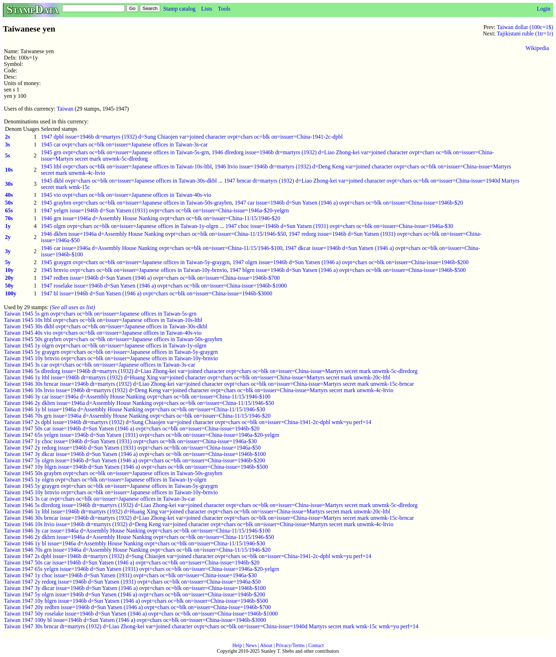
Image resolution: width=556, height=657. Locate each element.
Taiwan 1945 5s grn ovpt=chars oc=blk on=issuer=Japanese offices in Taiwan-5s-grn (100, 314)
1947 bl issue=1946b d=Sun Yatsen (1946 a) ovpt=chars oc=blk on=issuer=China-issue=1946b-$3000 (156, 293)
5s (7, 155)
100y (10, 293)
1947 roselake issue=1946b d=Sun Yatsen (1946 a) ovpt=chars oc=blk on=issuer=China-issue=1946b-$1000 (164, 286)
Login (543, 9)
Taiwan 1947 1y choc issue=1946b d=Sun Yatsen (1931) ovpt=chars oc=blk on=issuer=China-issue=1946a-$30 (130, 441)
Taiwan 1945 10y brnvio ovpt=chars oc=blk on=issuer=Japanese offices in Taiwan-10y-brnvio (111, 358)
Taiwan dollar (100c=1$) (525, 27)
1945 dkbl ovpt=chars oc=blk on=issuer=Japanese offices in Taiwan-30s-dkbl (129, 181)
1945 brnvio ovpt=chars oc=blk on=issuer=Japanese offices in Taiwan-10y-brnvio (134, 270)
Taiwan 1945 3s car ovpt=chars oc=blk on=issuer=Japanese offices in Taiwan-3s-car (99, 365)
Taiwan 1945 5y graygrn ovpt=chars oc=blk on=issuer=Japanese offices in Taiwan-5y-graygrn (111, 352)
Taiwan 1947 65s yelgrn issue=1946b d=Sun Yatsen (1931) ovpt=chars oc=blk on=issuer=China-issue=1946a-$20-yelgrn (141, 435)
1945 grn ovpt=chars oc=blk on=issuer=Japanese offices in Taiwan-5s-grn (125, 152)
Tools (224, 9)
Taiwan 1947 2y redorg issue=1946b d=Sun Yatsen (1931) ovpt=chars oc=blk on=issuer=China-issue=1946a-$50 (132, 448)
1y (8, 226)
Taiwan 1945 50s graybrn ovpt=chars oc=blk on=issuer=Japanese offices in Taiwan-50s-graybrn (113, 339)
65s (9, 210)
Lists (206, 9)
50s (9, 203)
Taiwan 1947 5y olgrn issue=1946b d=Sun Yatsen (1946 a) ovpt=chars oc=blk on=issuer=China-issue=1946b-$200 (134, 460)
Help (237, 645)
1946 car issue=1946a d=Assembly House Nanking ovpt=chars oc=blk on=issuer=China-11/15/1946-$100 (161, 248)
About (266, 645)
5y (8, 262)
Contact (316, 645)
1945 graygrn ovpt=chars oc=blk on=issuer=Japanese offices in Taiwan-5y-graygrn (135, 262)
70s (9, 218)
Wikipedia (537, 48)
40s (9, 195)
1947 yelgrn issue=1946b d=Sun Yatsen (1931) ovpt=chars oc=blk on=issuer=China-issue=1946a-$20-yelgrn (165, 210)
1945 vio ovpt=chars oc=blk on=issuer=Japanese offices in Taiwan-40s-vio (126, 195)
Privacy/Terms (290, 645)
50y (9, 286)
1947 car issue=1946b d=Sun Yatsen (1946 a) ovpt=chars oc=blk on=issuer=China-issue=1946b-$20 (349, 203)
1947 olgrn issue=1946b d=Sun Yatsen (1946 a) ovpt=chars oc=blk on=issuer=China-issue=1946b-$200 (351, 262)
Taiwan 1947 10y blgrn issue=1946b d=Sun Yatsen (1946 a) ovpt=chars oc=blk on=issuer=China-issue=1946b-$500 (136, 467)
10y (9, 270)
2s (7, 137)
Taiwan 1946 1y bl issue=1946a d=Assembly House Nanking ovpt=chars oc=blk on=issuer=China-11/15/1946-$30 (134, 409)
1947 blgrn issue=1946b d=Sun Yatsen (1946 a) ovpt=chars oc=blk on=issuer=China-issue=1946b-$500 (348, 270)
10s (9, 170)
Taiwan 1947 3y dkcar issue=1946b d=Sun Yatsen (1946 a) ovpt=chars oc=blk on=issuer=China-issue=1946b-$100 (135, 454)
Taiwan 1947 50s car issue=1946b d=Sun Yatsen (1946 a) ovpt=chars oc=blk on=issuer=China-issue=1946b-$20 (132, 428)
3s (7, 144)
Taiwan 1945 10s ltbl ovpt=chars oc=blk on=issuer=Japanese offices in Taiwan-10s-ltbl (103, 320)
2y (8, 237)
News (251, 645)
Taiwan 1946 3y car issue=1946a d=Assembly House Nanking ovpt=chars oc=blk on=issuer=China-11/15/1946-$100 (137, 397)
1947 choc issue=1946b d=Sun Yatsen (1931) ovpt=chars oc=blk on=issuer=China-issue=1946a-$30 (339, 226)
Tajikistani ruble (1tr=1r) (525, 33)
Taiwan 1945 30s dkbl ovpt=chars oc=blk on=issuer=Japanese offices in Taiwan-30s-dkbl (105, 326)
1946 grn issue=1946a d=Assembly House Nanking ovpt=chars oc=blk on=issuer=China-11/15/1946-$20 (160, 218)
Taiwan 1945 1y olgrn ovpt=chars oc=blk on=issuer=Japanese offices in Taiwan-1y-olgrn (105, 346)
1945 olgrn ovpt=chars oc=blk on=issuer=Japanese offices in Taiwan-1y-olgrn (129, 226)
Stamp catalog (179, 9)
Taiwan (65, 109)
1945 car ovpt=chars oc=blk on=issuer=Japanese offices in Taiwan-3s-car (124, 144)
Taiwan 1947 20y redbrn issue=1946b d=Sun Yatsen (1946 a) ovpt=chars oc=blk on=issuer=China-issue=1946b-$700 (137, 607)
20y (9, 278)
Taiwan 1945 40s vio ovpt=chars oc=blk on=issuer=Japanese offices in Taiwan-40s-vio (102, 333)
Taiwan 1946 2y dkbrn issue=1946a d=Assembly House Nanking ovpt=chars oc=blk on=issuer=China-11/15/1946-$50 (139, 403)
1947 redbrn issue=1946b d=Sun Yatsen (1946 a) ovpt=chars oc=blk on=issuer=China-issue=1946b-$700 (160, 278)
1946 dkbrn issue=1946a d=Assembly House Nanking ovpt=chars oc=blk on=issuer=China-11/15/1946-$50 (163, 234)
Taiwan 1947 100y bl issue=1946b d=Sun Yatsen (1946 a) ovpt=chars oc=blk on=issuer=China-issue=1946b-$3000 (135, 620)
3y (8, 251)
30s (9, 184)
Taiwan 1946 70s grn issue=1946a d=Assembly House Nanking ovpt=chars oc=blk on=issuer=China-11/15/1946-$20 (137, 416)
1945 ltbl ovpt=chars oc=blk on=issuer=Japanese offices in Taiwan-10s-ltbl (126, 166)
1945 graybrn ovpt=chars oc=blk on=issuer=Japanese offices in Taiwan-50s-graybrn (136, 203)
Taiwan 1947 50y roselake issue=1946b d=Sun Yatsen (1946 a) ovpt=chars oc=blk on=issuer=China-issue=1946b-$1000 (141, 614)
